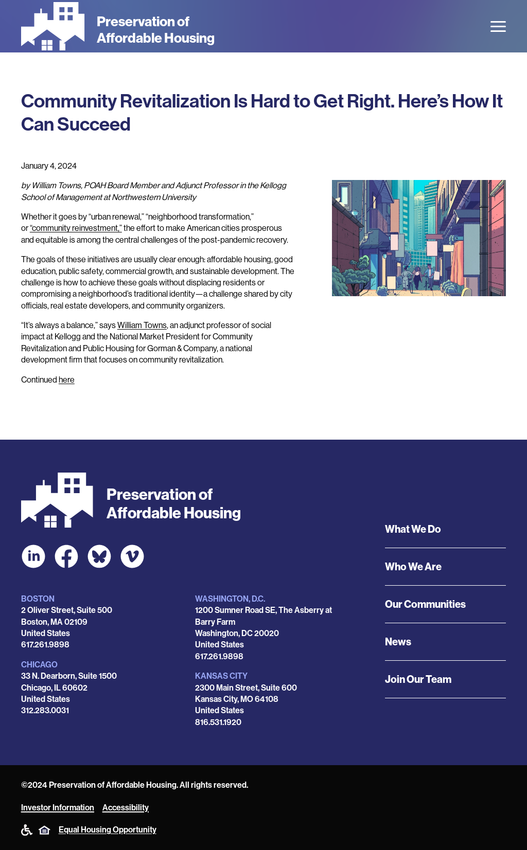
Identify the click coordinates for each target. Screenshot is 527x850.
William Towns (142, 325)
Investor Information (57, 807)
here (67, 380)
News (398, 642)
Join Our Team (418, 679)
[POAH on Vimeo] (132, 556)
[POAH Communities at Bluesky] (99, 556)
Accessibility (125, 807)
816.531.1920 (218, 722)
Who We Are (413, 566)
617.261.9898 (45, 644)
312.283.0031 (45, 710)
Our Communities (425, 604)
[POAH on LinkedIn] (33, 556)
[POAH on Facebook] (66, 556)
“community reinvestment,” (76, 228)
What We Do (413, 529)
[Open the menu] (498, 26)
